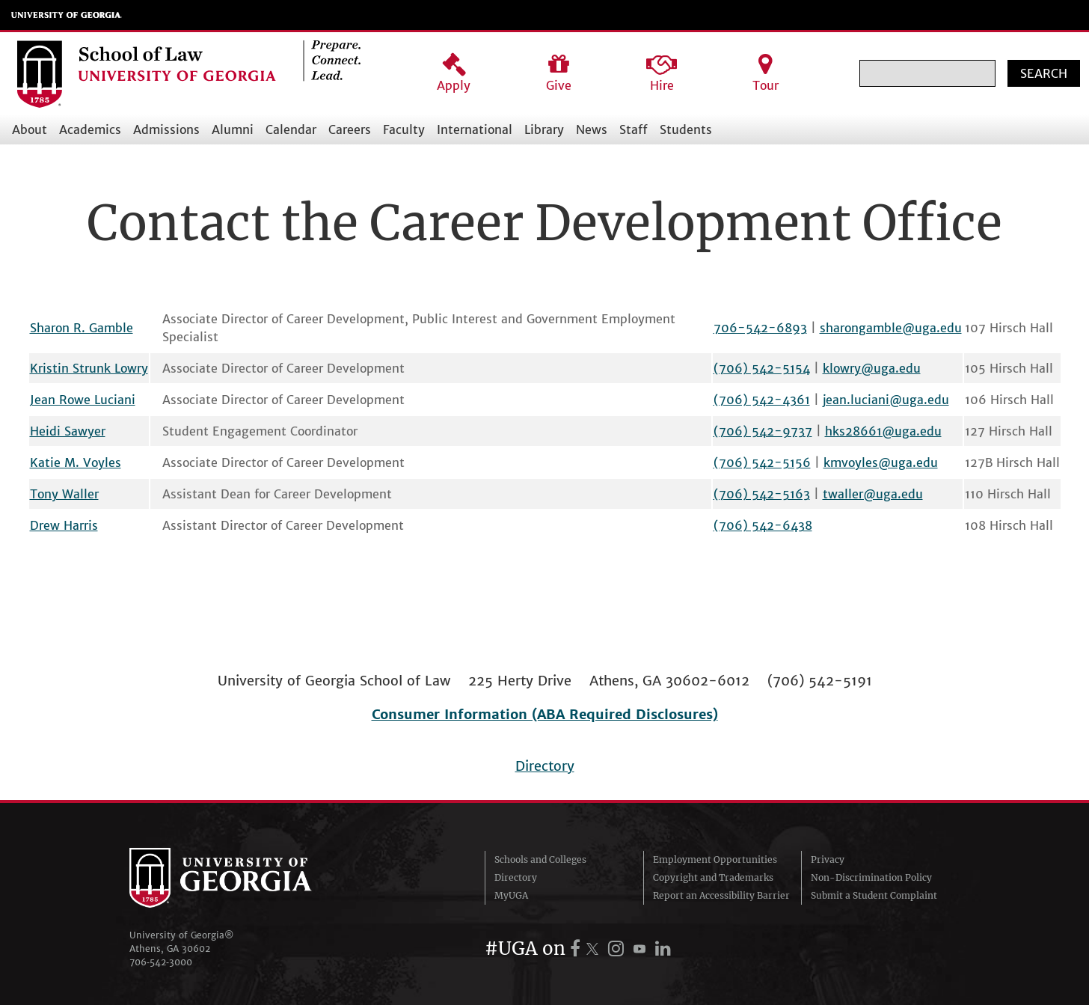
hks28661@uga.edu (883, 431)
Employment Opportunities (715, 859)
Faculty (404, 129)
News (591, 129)
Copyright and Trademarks (713, 877)
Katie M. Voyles (75, 462)
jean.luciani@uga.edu (886, 399)
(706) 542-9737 (763, 431)
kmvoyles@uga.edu (880, 462)
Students (686, 129)
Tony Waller (64, 493)
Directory (544, 766)
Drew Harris (64, 525)
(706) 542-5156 (762, 462)
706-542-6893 (760, 327)
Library (544, 129)
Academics (90, 129)
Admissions (166, 129)
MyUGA (511, 895)
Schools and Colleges (540, 859)
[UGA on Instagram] (618, 948)
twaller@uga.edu (873, 493)
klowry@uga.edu (872, 368)
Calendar (291, 129)
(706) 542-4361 (762, 399)
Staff (633, 129)
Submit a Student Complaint (874, 895)
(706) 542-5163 (762, 493)
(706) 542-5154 (762, 368)
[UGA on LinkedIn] (663, 948)
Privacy (827, 859)
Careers (349, 129)
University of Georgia (66, 15)
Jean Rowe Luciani (82, 399)
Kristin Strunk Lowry (89, 368)
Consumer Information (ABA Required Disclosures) (545, 714)
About (29, 129)
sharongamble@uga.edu (891, 327)
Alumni (233, 129)
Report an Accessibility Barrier (721, 895)
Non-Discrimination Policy (871, 877)
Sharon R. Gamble (81, 327)
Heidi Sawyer (67, 431)
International (474, 129)
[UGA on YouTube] (641, 948)
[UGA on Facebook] (577, 948)
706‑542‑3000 (160, 962)
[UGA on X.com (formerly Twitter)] (594, 948)
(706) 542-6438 (763, 525)
